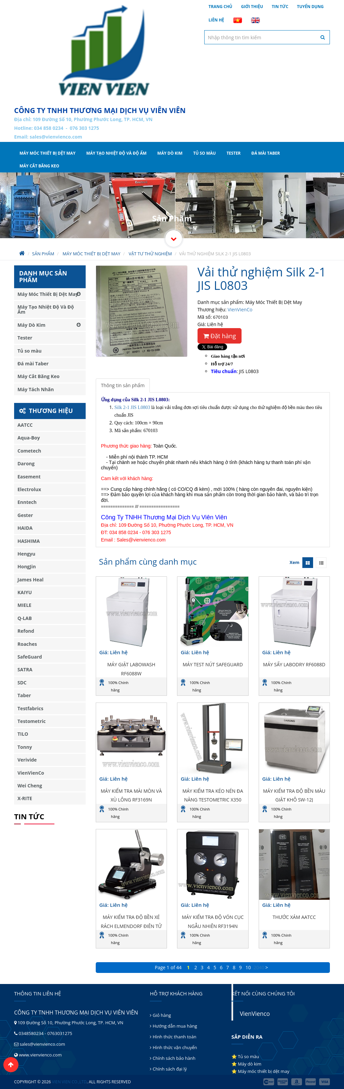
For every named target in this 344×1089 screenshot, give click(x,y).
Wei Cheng (29, 785)
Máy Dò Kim (169, 153)
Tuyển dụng (310, 6)
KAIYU (24, 592)
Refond (25, 631)
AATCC (25, 425)
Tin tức (280, 6)
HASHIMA (28, 541)
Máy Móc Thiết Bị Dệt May (47, 153)
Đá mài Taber (265, 153)
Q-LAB (24, 618)
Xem (294, 562)
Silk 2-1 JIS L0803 (132, 407)
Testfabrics (30, 708)
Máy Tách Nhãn (35, 389)
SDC (22, 682)
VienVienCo (239, 309)
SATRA (24, 669)
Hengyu (26, 554)
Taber (24, 695)
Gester (25, 515)
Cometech (29, 451)
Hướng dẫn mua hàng (173, 1026)
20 (256, 967)
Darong (26, 463)
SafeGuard (29, 657)
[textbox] (267, 37)
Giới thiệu (252, 6)
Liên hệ (216, 20)
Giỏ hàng (160, 1015)
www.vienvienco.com (40, 1055)
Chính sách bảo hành (173, 1058)
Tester (233, 153)
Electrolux (29, 489)
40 (261, 967)
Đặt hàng (219, 336)
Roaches (27, 644)
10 (248, 967)
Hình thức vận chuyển (173, 1047)
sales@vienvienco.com (56, 137)
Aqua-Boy (28, 437)
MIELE (24, 605)
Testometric (31, 721)
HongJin (26, 566)
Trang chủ (220, 6)
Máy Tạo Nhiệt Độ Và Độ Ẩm (116, 153)
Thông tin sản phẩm (123, 385)
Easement (29, 476)
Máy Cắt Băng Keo (39, 166)
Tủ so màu (204, 153)
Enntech (27, 502)
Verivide (27, 760)
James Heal (30, 579)
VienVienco (255, 1013)
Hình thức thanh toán (173, 1037)
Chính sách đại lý (168, 1069)
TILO (22, 734)
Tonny (24, 747)
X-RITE (24, 798)
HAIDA (25, 528)
